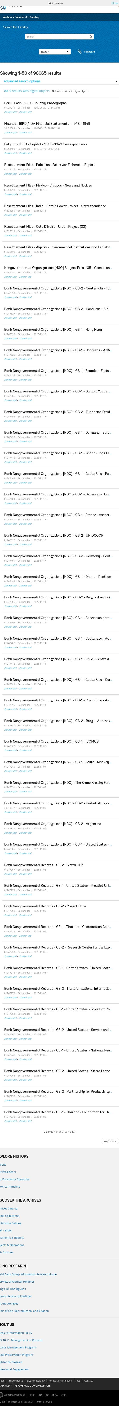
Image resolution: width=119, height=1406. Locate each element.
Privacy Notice (15, 1380)
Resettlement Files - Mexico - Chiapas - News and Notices (48, 185)
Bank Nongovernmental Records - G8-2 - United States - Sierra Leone (57, 1071)
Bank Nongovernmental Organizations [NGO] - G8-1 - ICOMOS (51, 742)
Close (115, 3)
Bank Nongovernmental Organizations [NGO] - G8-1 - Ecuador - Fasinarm (59, 371)
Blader (54, 52)
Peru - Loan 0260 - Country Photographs (35, 103)
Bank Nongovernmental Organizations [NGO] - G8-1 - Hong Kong (53, 330)
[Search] (59, 36)
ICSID (63, 1395)
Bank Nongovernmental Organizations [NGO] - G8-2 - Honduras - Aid (56, 309)
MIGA (55, 1395)
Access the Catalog (27, 17)
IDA (40, 1395)
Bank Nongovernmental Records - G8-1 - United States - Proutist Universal (61, 886)
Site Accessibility (36, 1380)
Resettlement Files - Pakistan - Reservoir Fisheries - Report (49, 165)
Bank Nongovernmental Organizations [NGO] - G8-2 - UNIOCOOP (53, 536)
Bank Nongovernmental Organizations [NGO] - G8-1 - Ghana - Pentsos (57, 577)
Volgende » (110, 1141)
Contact (88, 1380)
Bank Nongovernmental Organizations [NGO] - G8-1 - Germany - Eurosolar (60, 433)
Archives (8, 17)
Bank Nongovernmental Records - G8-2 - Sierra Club (44, 865)
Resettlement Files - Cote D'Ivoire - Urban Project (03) (45, 227)
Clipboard (84, 51)
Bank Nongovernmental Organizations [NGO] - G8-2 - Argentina (52, 824)
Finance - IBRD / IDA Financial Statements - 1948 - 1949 (47, 124)
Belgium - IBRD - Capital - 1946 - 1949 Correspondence (46, 144)
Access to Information (60, 1380)
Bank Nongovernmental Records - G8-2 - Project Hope (45, 906)
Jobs (78, 1380)
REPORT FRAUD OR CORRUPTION (32, 1385)
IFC (47, 1395)
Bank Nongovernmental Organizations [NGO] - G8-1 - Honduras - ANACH (59, 350)
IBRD (32, 1395)
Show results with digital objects (70, 91)
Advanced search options (22, 81)
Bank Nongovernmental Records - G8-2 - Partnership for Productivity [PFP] (61, 1092)
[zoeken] (91, 36)
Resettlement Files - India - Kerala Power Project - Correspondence (55, 206)
